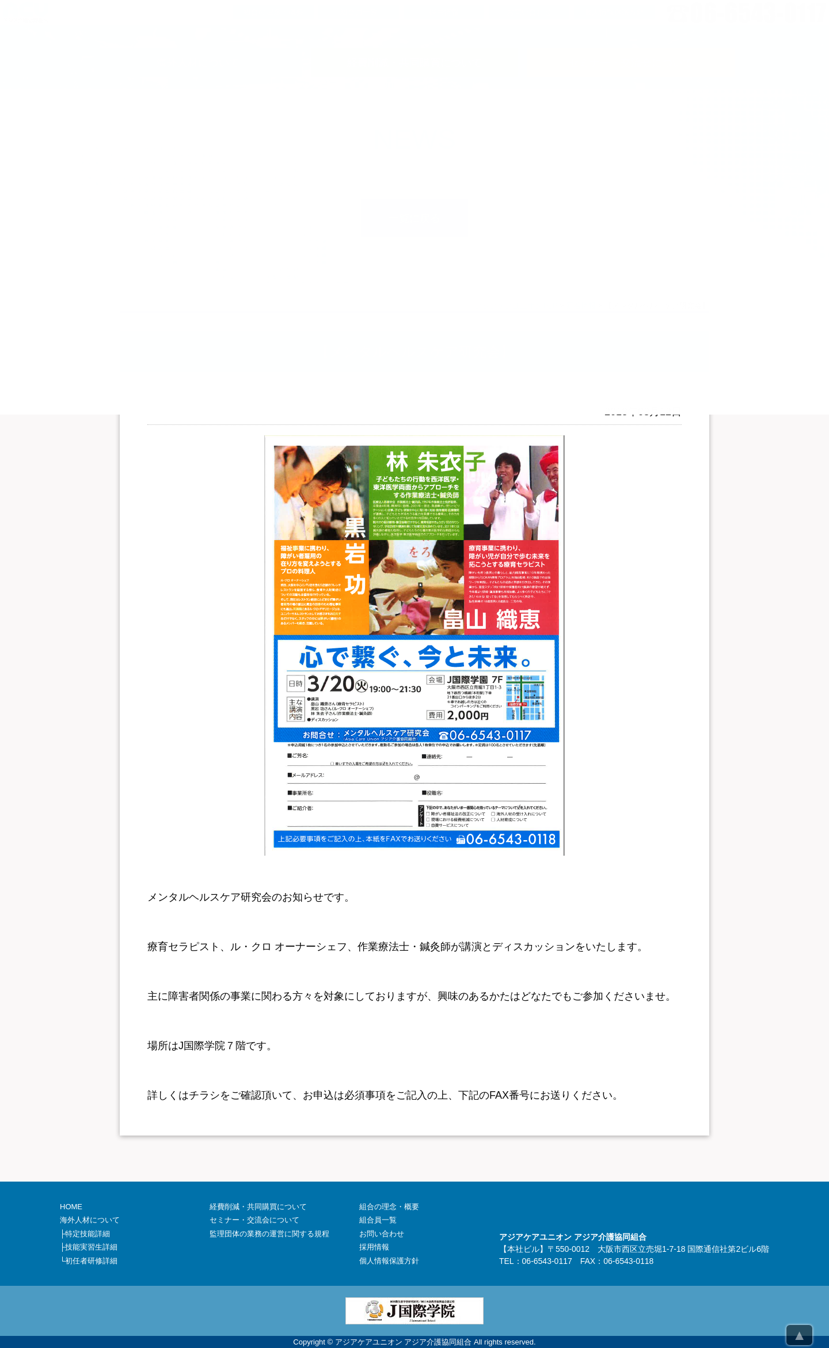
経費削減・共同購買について (258, 1206)
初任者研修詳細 (91, 1260)
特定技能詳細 (87, 1233)
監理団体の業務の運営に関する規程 (269, 1233)
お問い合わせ (381, 1233)
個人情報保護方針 (389, 1260)
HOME (71, 1206)
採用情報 (374, 1247)
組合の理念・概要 (389, 1206)
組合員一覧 (378, 1220)
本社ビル (523, 1249)
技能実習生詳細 (91, 1247)
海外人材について (90, 1220)
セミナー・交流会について (254, 1220)
